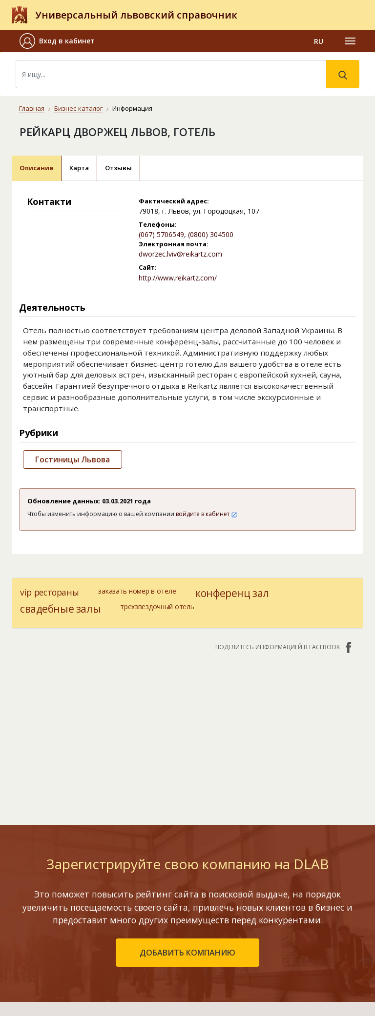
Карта (79, 167)
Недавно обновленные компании (135, 922)
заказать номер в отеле (137, 591)
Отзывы (118, 167)
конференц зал (232, 593)
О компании (245, 908)
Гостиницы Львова (72, 459)
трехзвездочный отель (157, 606)
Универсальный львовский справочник (136, 14)
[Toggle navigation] (350, 41)
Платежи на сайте (256, 978)
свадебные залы (60, 609)
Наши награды (250, 936)
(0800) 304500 (210, 234)
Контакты (243, 890)
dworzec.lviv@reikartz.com (180, 254)
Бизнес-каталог (78, 108)
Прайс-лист (244, 964)
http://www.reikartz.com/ (178, 277)
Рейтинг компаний (110, 908)
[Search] (171, 74)
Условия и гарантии (259, 950)
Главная (31, 108)
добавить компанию (187, 816)
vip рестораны (49, 592)
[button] (61, 41)
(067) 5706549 (161, 234)
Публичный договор (259, 922)
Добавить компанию (114, 936)
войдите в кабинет (206, 514)
